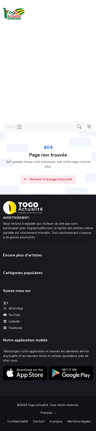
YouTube (11, 315)
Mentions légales (79, 421)
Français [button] (46, 413)
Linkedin (11, 321)
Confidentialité (18, 421)
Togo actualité (38, 405)
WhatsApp (13, 308)
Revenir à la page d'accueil (48, 179)
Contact (39, 421)
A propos (56, 421)
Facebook (12, 328)
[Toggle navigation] (12, 127)
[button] (79, 127)
